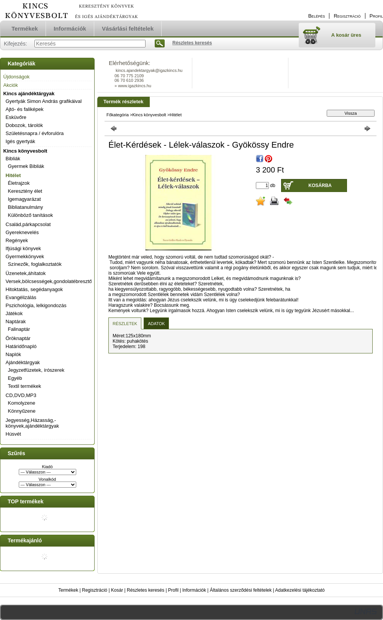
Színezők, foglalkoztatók (35, 264)
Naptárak (16, 321)
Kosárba (320, 185)
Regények (17, 240)
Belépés (316, 16)
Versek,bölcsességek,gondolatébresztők (50, 281)
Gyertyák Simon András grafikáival (44, 101)
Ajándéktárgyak (23, 362)
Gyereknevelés (22, 232)
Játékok (14, 313)
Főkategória (117, 114)
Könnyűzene (22, 411)
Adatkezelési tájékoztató (299, 590)
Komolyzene (22, 403)
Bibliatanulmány (25, 207)
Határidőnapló (21, 346)
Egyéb (15, 378)
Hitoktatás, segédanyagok (34, 289)
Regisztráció (94, 590)
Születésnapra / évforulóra (35, 133)
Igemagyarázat (24, 199)
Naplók (13, 354)
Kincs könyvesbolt (25, 151)
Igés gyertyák (20, 141)
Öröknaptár (18, 338)
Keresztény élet (25, 191)
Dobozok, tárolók (24, 125)
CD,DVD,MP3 (21, 395)
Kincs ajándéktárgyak (29, 93)
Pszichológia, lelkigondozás (36, 305)
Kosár (117, 590)
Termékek (68, 590)
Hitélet (13, 175)
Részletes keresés (145, 590)
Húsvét (13, 434)
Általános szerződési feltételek (241, 590)
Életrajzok (19, 183)
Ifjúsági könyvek (23, 248)
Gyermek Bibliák (26, 166)
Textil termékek (24, 386)
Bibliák (13, 158)
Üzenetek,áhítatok (26, 273)
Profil (173, 590)
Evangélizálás (21, 297)
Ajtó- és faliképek (25, 109)
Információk (194, 590)
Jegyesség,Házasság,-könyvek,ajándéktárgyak (32, 423)
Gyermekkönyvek (25, 256)
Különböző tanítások (30, 215)
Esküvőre (16, 117)
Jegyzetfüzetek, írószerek (36, 370)
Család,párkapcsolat (28, 224)
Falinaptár (19, 329)
